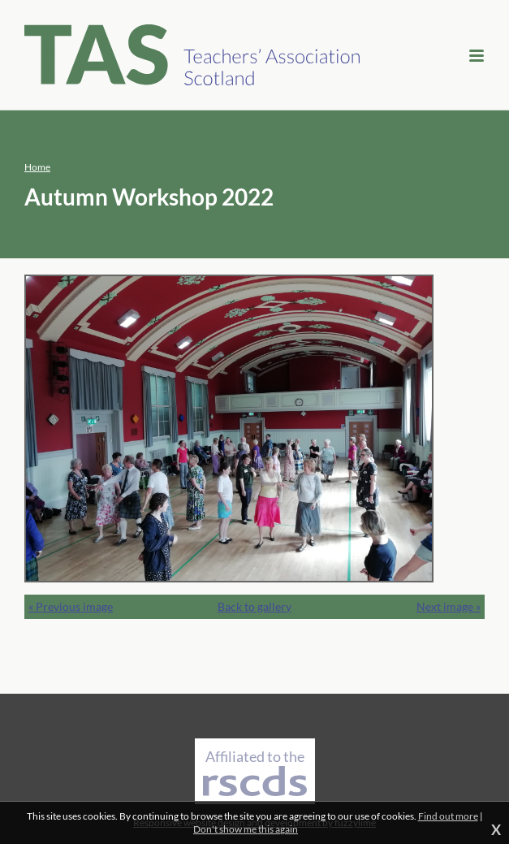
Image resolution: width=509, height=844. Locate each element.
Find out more (448, 816)
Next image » (448, 606)
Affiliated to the (255, 771)
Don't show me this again (245, 829)
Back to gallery (254, 606)
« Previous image (70, 606)
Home (37, 167)
